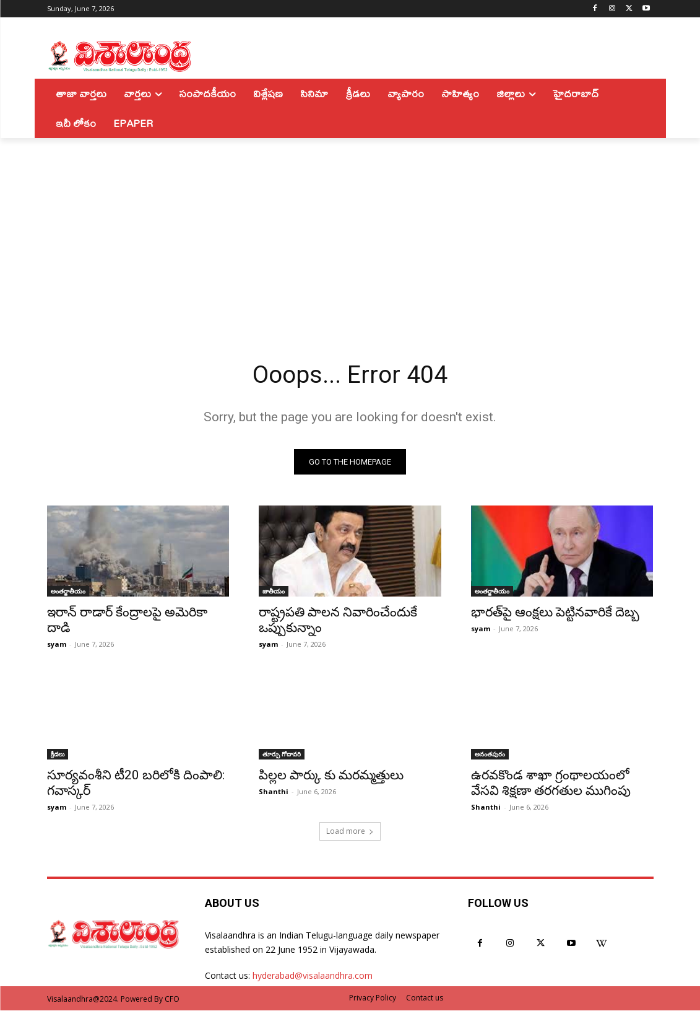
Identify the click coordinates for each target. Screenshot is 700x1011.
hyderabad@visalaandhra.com (313, 977)
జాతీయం (273, 592)
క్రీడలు (57, 755)
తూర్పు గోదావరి (281, 755)
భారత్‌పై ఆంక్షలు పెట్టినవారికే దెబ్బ (555, 613)
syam (56, 645)
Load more (350, 831)
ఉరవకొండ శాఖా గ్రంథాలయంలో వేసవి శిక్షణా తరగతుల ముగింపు (551, 784)
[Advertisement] (350, 231)
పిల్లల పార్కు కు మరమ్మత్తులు (331, 776)
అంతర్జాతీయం (68, 592)
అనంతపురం (490, 755)
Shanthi (273, 792)
